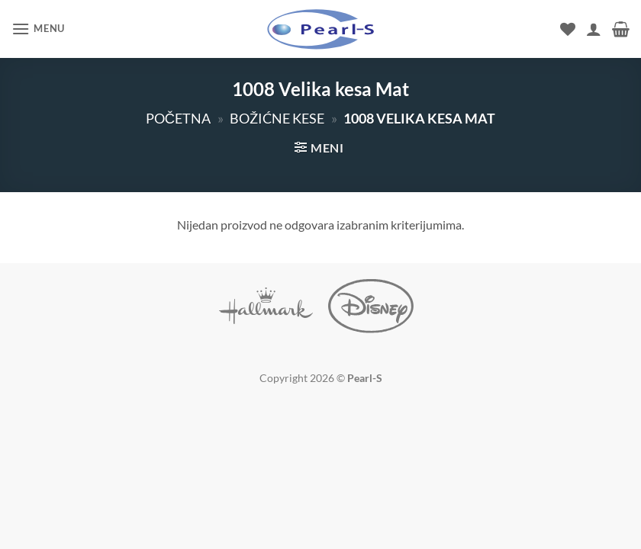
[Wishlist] (567, 29)
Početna (178, 118)
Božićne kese (277, 118)
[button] (38, 28)
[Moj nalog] (593, 29)
